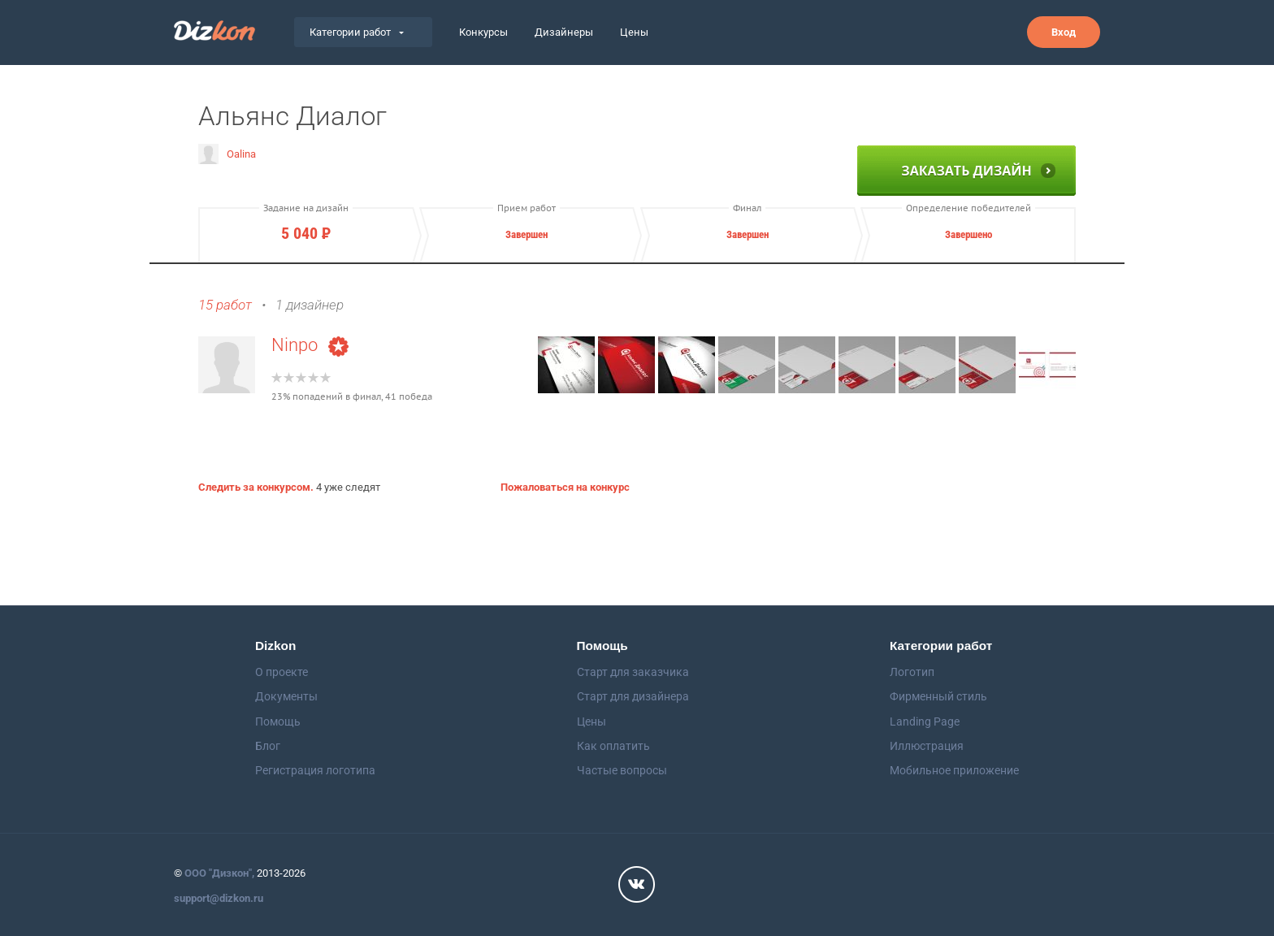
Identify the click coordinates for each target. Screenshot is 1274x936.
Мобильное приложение (954, 770)
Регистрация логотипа (315, 770)
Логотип (912, 671)
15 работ (225, 305)
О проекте (281, 671)
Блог (267, 745)
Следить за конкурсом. (256, 487)
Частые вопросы (622, 770)
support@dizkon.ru (218, 898)
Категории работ (357, 32)
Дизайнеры (564, 32)
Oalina (227, 154)
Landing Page (925, 721)
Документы (286, 696)
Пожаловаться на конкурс (565, 487)
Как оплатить (613, 745)
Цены (634, 32)
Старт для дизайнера (633, 696)
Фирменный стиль (938, 696)
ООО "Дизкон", (219, 873)
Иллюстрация (927, 745)
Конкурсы (483, 32)
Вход (1063, 32)
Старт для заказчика (633, 671)
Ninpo (310, 345)
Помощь (278, 721)
